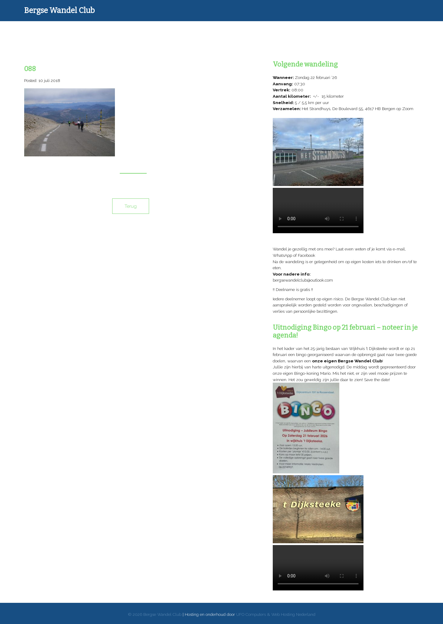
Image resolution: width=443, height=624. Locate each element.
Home (87, 31)
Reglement (324, 31)
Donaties (211, 31)
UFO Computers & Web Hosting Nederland (275, 614)
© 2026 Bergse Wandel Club (154, 614)
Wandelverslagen (130, 31)
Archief (400, 31)
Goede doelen (248, 31)
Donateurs (173, 31)
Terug (131, 206)
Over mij (286, 31)
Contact (362, 31)
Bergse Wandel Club (59, 10)
